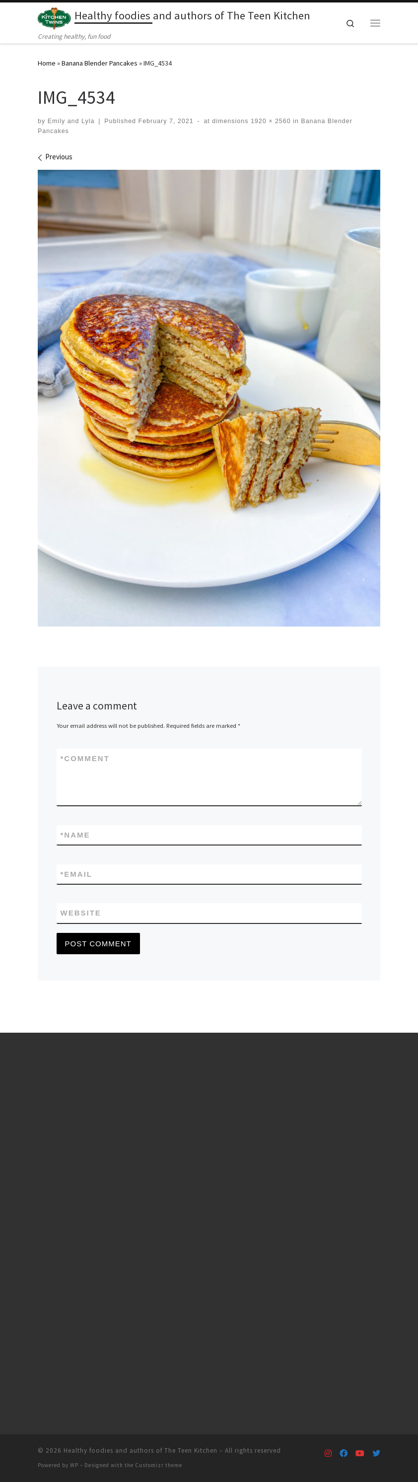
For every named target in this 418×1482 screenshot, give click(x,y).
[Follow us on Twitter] (376, 1453)
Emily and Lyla (71, 121)
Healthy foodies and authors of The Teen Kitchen (140, 1450)
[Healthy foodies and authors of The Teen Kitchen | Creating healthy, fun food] (54, 17)
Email (77, 874)
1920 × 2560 (269, 121)
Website (81, 913)
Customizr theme (158, 1465)
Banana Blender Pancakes (100, 63)
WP (74, 1465)
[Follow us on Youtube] (359, 1453)
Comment (85, 758)
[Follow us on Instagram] (328, 1453)
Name (75, 835)
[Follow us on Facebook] (344, 1453)
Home (47, 63)
